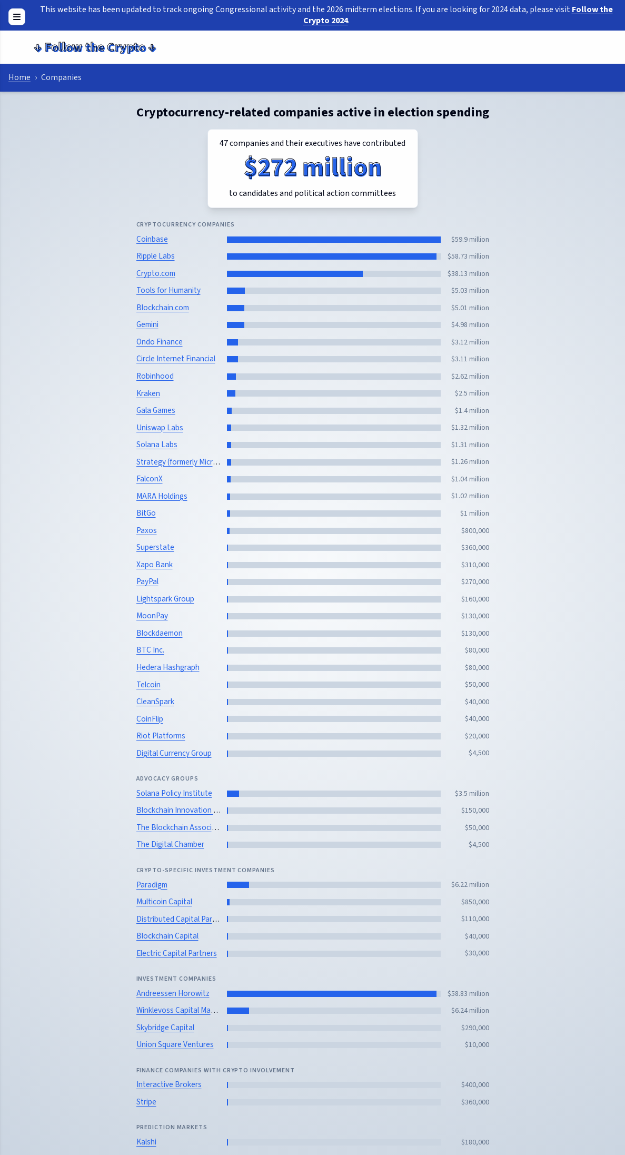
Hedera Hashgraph (168, 667)
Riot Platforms (160, 736)
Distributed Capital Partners (183, 919)
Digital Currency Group (174, 753)
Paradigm (151, 885)
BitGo (146, 513)
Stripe (146, 1102)
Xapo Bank (154, 564)
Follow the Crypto (95, 47)
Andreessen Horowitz (173, 993)
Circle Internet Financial (175, 358)
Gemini (147, 324)
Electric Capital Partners (176, 953)
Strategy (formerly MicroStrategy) (193, 462)
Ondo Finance (159, 342)
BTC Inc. (150, 650)
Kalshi (146, 1142)
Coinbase (152, 239)
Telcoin (148, 684)
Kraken (148, 393)
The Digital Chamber (170, 844)
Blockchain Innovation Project (187, 810)
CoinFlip (149, 719)
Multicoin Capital (164, 901)
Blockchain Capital (167, 936)
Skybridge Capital (165, 1027)
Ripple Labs (155, 256)
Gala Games (155, 410)
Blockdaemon (159, 633)
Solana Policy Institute (174, 793)
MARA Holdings (161, 496)
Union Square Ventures (175, 1044)
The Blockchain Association (183, 827)
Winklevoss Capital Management (190, 1010)
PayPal (147, 581)
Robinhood (155, 376)
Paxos (146, 530)
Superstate (155, 547)
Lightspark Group (165, 599)
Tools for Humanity (168, 290)
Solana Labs (156, 444)
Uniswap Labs (159, 427)
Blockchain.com (162, 307)
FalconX (149, 479)
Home (19, 77)
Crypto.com (155, 273)
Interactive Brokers (169, 1084)
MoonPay (152, 615)
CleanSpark (155, 701)
